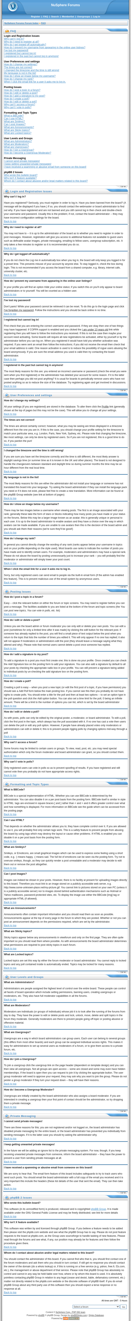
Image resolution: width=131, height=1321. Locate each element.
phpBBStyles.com (79, 1315)
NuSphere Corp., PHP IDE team (70, 1312)
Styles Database (96, 1315)
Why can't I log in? (14, 38)
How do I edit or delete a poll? (20, 101)
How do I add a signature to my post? (24, 95)
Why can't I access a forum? (19, 104)
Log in (96, 16)
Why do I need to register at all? (21, 41)
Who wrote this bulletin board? (20, 175)
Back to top (10, 221)
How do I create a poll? (16, 98)
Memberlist (68, 16)
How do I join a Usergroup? (19, 149)
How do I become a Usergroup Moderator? (27, 152)
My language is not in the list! (20, 73)
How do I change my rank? (19, 78)
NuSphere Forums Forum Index (21, 23)
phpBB (41, 1315)
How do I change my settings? (20, 64)
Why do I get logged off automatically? (25, 44)
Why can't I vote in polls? (17, 107)
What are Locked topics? (17, 133)
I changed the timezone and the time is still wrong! (31, 70)
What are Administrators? (18, 141)
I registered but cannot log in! (20, 53)
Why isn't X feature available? (20, 178)
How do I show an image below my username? (30, 76)
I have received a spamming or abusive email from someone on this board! (45, 166)
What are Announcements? (19, 127)
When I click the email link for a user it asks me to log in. (35, 81)
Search (55, 16)
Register (35, 16)
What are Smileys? (14, 121)
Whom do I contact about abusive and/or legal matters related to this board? (46, 180)
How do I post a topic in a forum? (22, 90)
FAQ (45, 16)
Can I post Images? (15, 124)
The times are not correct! (18, 67)
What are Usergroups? (16, 147)
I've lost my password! (16, 50)
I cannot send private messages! (22, 161)
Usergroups (83, 16)
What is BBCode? (14, 115)
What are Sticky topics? (17, 130)
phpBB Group (98, 1209)
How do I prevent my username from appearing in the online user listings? (44, 47)
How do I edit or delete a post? (21, 92)
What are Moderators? (16, 144)
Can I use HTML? (13, 118)
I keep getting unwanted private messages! (27, 164)
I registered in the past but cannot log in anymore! (31, 56)
